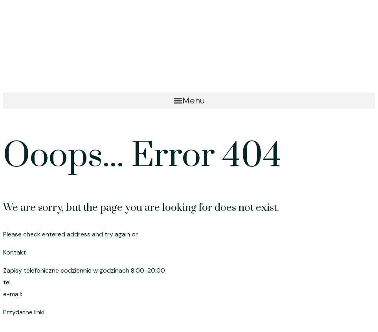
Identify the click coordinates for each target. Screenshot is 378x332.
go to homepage (164, 234)
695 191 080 (31, 282)
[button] (189, 100)
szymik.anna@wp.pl (53, 294)
